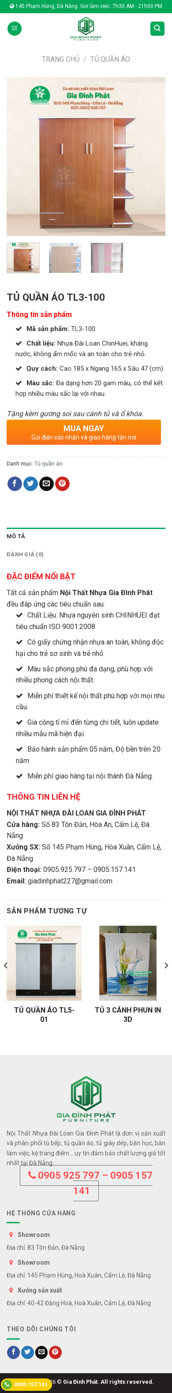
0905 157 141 (25, 1384)
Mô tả (16, 536)
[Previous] (6, 983)
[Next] (165, 983)
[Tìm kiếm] (157, 29)
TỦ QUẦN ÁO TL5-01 (44, 1015)
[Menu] (14, 29)
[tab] (86, 536)
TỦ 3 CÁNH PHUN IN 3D (128, 1015)
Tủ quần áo (110, 59)
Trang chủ (60, 59)
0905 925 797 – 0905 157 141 (90, 1183)
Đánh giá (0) (25, 554)
